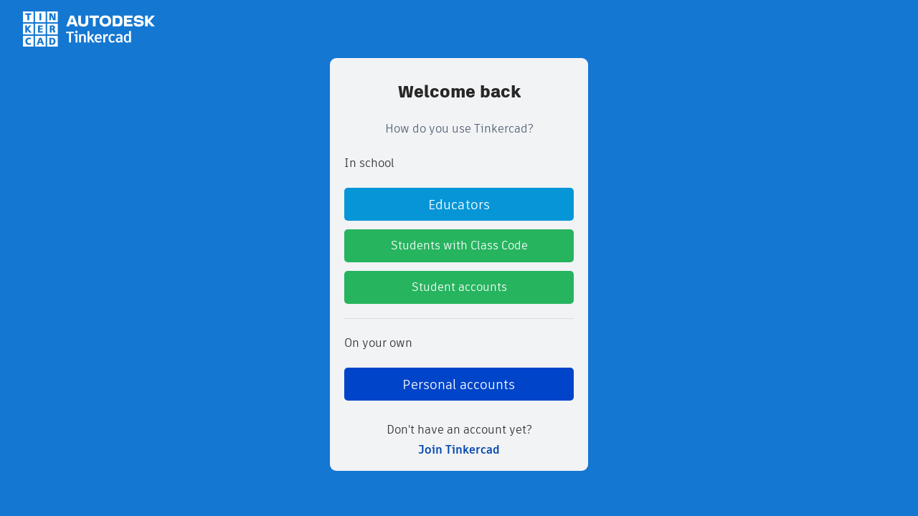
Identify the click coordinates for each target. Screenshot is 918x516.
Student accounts (459, 287)
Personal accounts (458, 384)
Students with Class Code (459, 245)
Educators (459, 205)
